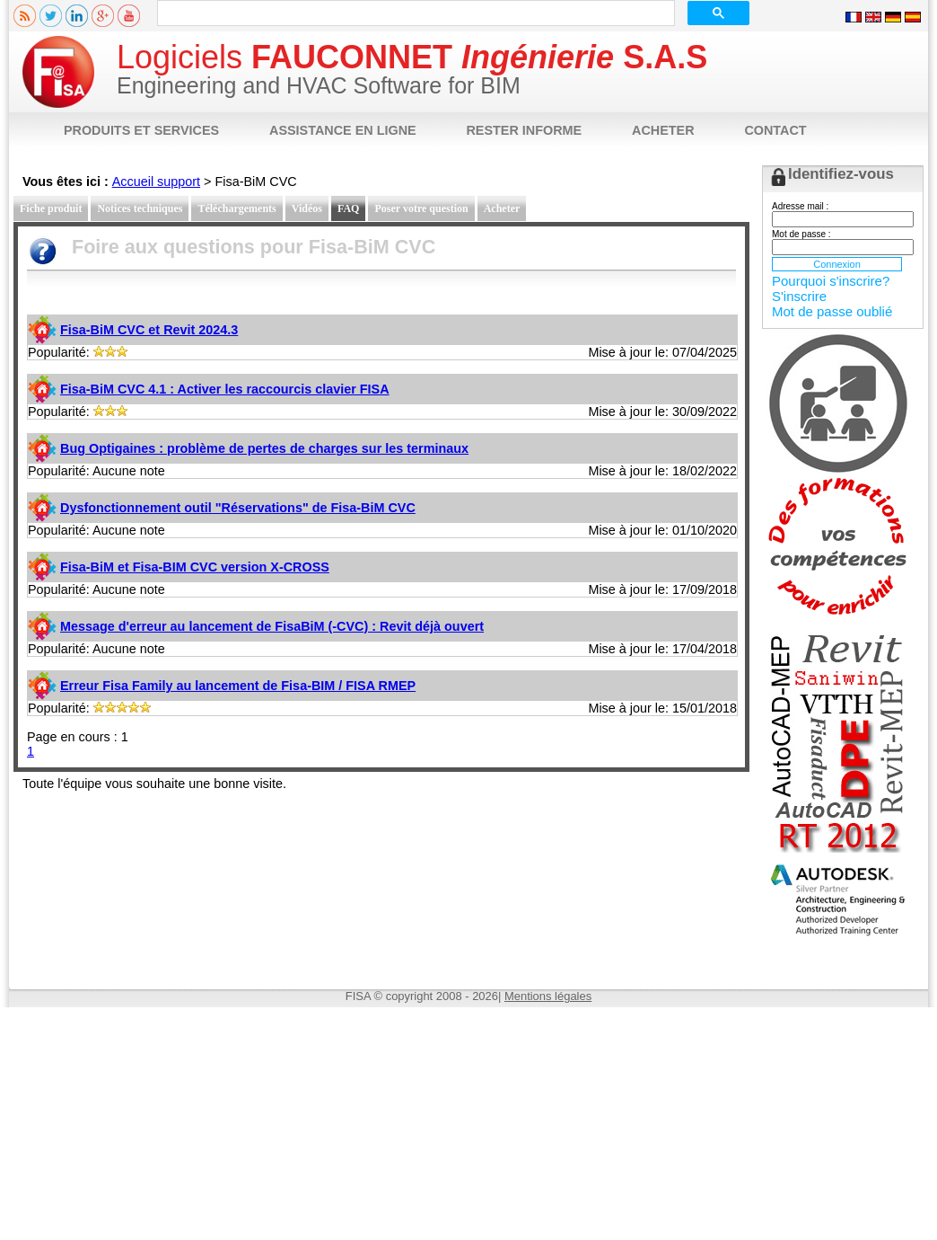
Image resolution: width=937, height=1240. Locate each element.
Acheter (502, 208)
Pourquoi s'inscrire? (830, 280)
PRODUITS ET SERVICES (141, 130)
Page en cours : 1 (77, 737)
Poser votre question (421, 208)
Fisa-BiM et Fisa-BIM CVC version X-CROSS (194, 567)
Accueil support (156, 181)
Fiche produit (51, 208)
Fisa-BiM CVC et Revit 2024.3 (149, 330)
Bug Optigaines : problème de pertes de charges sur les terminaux (264, 448)
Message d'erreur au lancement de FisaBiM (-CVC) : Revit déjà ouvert (272, 626)
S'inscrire (799, 296)
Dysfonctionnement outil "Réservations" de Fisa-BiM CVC (238, 507)
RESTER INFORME (524, 130)
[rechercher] (414, 13)
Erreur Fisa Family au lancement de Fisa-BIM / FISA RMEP (238, 685)
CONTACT (775, 130)
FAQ (348, 208)
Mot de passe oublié (832, 311)
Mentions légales (547, 996)
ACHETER (663, 130)
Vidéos (307, 208)
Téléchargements (236, 208)
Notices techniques (139, 208)
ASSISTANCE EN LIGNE (342, 130)
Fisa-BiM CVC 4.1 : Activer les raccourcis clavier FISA (225, 389)
